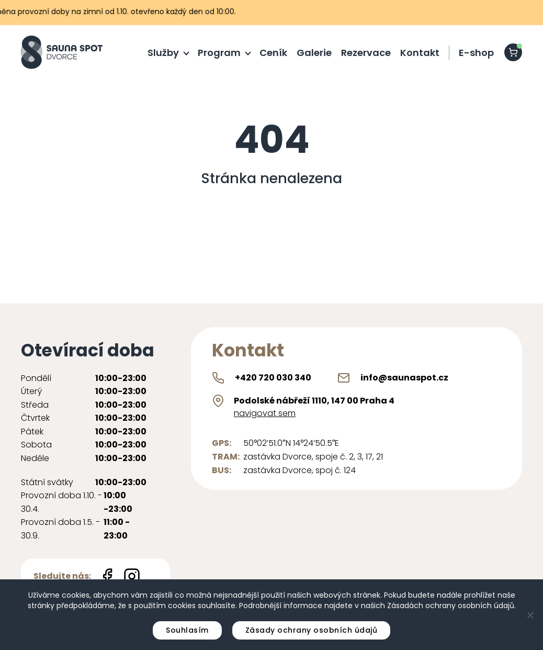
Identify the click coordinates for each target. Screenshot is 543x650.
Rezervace (366, 52)
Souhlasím (187, 630)
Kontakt (419, 52)
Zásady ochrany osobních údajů (311, 630)
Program (219, 52)
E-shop (476, 52)
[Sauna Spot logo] (62, 52)
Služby (163, 52)
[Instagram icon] (131, 576)
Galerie (314, 52)
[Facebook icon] (107, 576)
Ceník (273, 52)
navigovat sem (265, 413)
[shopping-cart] (513, 52)
